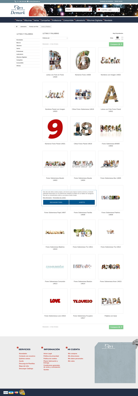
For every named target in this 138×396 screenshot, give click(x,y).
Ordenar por (46, 38)
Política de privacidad (51, 356)
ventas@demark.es (108, 370)
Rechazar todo (56, 202)
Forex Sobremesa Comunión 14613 (55, 283)
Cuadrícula (117, 38)
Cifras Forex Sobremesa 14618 (83, 109)
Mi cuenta (74, 349)
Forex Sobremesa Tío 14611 (83, 247)
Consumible (68, 20)
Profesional (56, 20)
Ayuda (21, 361)
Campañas (45, 20)
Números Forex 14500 (83, 75)
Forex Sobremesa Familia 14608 (83, 214)
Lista (122, 38)
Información (52, 349)
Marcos (19, 20)
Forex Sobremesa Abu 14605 (111, 178)
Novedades (20, 40)
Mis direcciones (73, 356)
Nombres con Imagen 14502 (111, 75)
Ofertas (19, 65)
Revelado (108, 20)
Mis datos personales (75, 358)
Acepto (82, 202)
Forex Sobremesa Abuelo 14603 (55, 179)
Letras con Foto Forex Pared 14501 (111, 110)
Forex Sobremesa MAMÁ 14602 (111, 145)
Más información (47, 197)
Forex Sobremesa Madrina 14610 (55, 248)
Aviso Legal (48, 353)
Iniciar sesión (118, 1)
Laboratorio (80, 20)
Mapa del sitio (24, 366)
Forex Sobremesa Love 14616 (55, 316)
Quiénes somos (24, 358)
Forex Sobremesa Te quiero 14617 (83, 317)
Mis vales (71, 361)
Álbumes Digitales (94, 20)
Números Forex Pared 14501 (55, 144)
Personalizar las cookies (59, 197)
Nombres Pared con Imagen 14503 (55, 110)
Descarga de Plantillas (27, 363)
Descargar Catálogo (26, 368)
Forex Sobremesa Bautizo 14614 (83, 283)
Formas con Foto (33, 26)
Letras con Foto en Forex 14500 (55, 76)
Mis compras (72, 353)
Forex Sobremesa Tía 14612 (111, 247)
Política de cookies (50, 358)
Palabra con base (111, 316)
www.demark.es (111, 373)
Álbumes (28, 20)
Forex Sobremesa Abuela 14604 (83, 179)
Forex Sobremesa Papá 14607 (55, 212)
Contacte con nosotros (106, 1)
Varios (36, 20)
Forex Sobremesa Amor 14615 (111, 281)
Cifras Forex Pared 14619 (83, 144)
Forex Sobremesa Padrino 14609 (111, 214)
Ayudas (46, 369)
